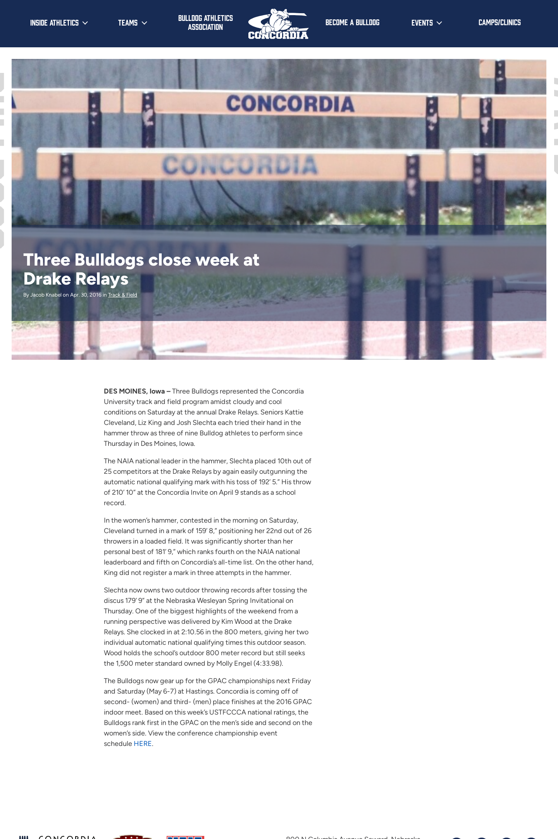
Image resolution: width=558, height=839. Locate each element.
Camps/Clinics (500, 22)
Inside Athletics (54, 22)
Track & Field (122, 295)
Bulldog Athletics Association (205, 21)
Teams (128, 22)
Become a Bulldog (352, 22)
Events (422, 22)
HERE (143, 743)
